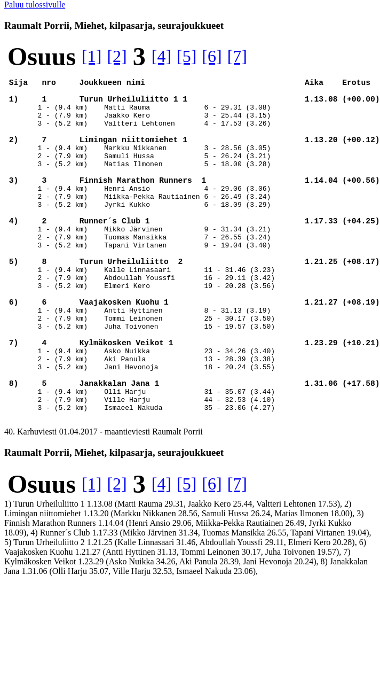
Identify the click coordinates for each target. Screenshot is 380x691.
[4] (161, 56)
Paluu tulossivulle (34, 4)
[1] (91, 56)
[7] (237, 56)
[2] (116, 56)
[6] (211, 56)
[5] (186, 56)
